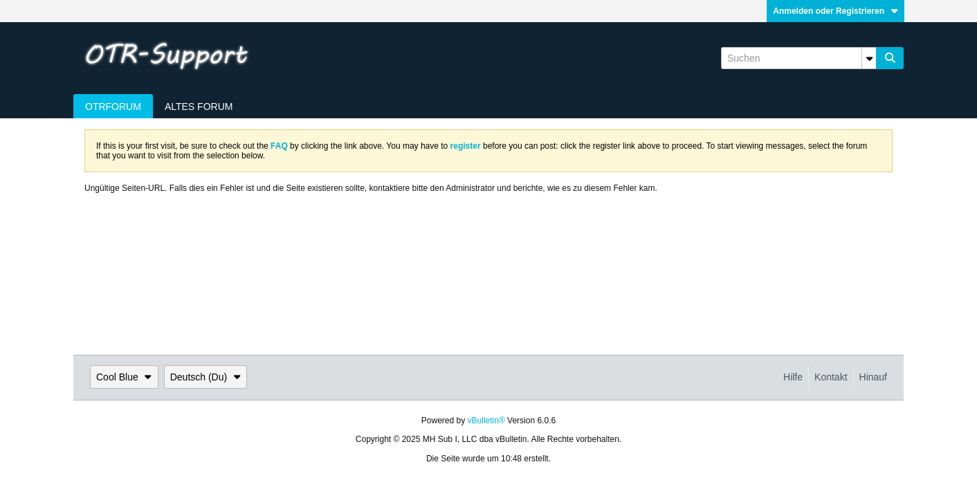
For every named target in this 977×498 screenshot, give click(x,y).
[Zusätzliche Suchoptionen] (869, 58)
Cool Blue (124, 376)
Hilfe (793, 376)
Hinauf (873, 376)
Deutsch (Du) (205, 376)
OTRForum (113, 106)
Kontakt (830, 376)
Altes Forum (199, 106)
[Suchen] (798, 58)
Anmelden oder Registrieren (835, 11)
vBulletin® (486, 420)
